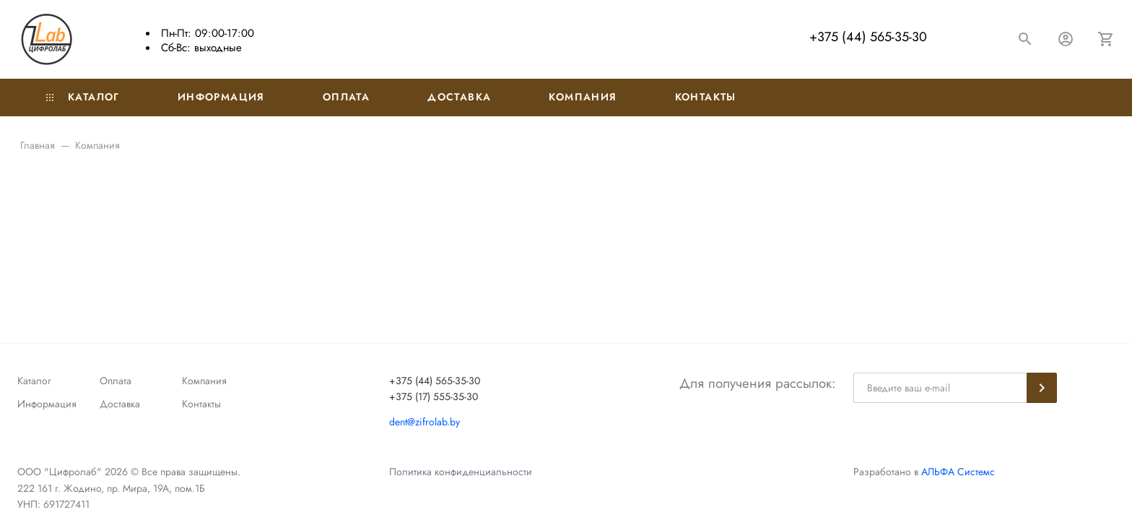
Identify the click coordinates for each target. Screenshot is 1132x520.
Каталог (83, 97)
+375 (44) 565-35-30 (868, 37)
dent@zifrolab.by (424, 422)
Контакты (705, 97)
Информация (221, 97)
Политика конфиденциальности (460, 471)
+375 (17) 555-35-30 (433, 396)
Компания (583, 97)
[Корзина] (1106, 39)
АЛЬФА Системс (956, 471)
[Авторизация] (1065, 39)
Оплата (346, 97)
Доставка (459, 97)
